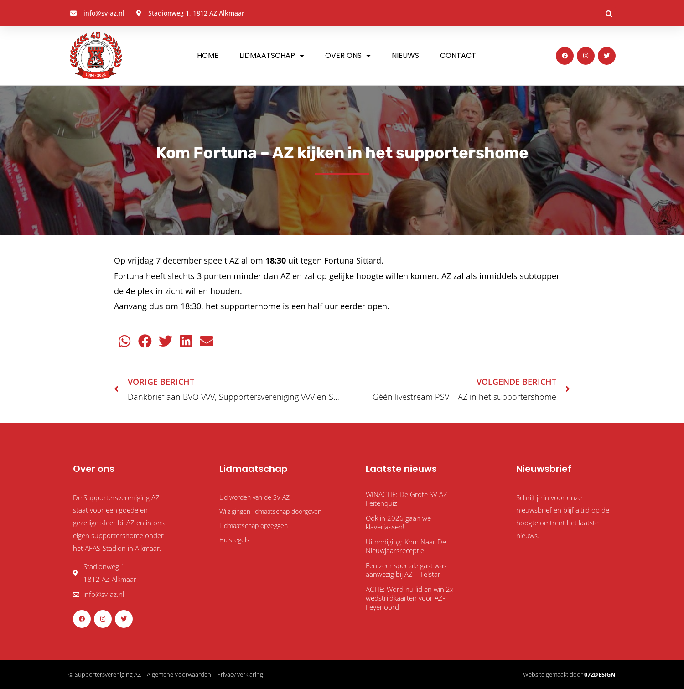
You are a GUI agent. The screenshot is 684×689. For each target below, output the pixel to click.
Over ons (348, 55)
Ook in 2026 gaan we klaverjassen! (398, 522)
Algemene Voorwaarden (179, 674)
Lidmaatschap (271, 55)
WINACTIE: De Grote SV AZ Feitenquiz (406, 499)
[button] (609, 14)
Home (207, 55)
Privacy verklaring (240, 674)
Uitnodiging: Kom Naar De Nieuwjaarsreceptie (406, 546)
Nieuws (405, 55)
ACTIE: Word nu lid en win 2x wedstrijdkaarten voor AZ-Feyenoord (409, 598)
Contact (458, 55)
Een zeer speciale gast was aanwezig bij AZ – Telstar (406, 570)
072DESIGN (600, 674)
